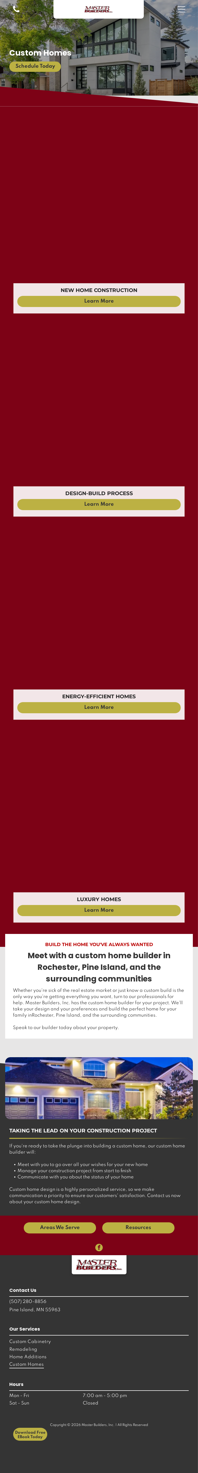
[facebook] (99, 1248)
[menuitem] (99, 1342)
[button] (181, 9)
